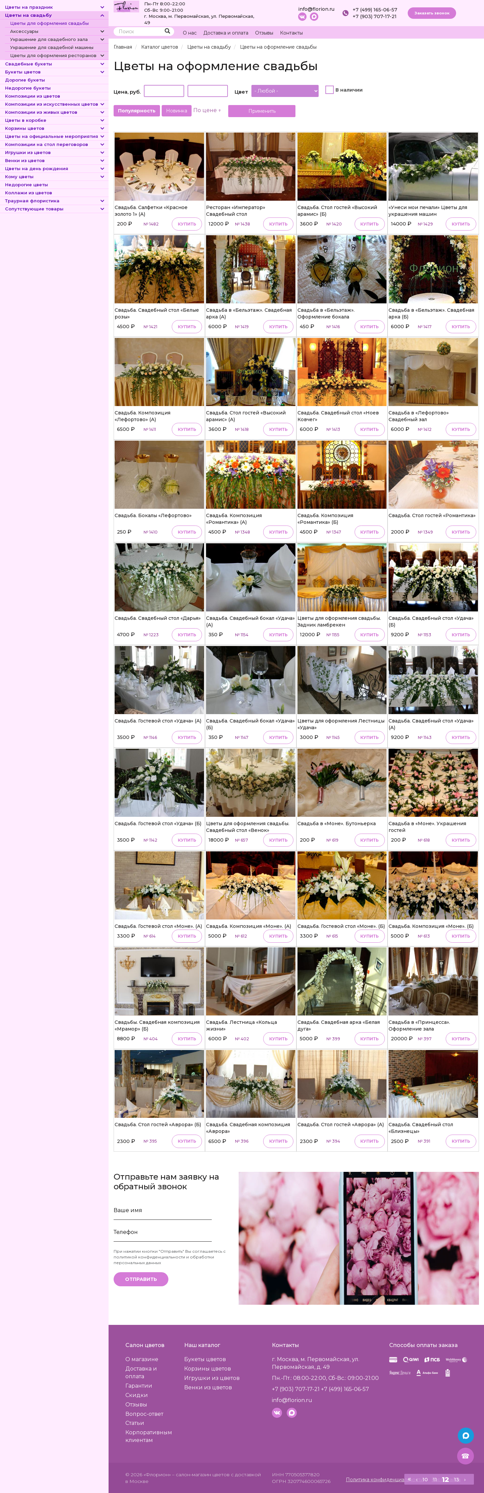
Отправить (141, 1279)
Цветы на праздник (55, 7)
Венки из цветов (55, 160)
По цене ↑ (207, 110)
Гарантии (138, 1386)
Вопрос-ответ (144, 1414)
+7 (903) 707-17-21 (375, 16)
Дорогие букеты (25, 80)
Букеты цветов (55, 71)
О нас (190, 33)
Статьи (134, 1423)
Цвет (241, 92)
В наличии (349, 90)
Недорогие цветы (26, 184)
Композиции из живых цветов (55, 112)
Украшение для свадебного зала (57, 39)
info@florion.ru (316, 9)
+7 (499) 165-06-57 (375, 10)
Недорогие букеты (28, 88)
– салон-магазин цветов (201, 1475)
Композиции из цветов (32, 96)
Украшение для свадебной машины (51, 47)
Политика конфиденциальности (385, 1480)
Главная (123, 47)
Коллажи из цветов (28, 192)
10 (425, 1479)
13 (456, 1479)
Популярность (137, 111)
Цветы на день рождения (55, 168)
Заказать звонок (431, 13)
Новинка (176, 111)
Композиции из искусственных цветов (55, 104)
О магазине (141, 1359)
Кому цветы (55, 176)
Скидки (136, 1395)
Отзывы (264, 33)
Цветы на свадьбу (55, 15)
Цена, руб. (127, 92)
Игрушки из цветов (55, 152)
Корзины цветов (55, 128)
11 (435, 1479)
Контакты (291, 33)
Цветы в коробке (55, 120)
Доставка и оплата (225, 33)
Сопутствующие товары (55, 208)
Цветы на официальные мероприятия (55, 136)
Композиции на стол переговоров (55, 144)
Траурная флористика (55, 200)
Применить (262, 111)
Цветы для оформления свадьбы (49, 23)
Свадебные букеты (55, 63)
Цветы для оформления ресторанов (57, 55)
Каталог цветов (159, 47)
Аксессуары (57, 31)
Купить (187, 224)
